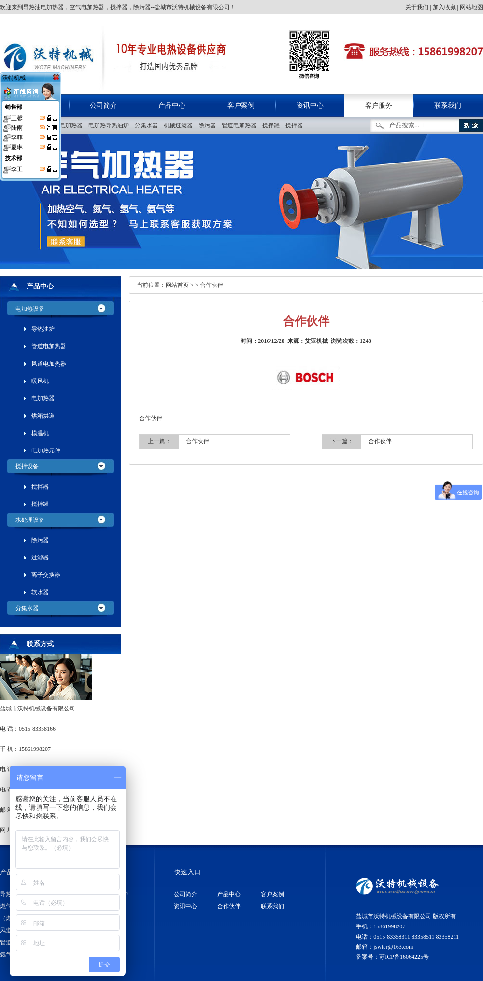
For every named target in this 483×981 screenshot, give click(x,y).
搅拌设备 (27, 466)
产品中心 (171, 105)
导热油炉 (43, 329)
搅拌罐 (273, 125)
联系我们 (447, 105)
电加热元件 (45, 450)
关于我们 (416, 7)
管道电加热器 (241, 125)
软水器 (40, 592)
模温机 (40, 433)
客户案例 (241, 105)
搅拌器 (296, 125)
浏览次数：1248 (351, 341)
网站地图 (471, 7)
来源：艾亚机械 (307, 341)
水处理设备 (29, 520)
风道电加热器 (48, 363)
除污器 (209, 125)
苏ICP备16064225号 (404, 957)
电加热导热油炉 (110, 125)
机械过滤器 (180, 125)
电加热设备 (29, 308)
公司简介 (103, 105)
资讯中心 (310, 105)
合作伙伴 (211, 285)
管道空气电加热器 (61, 125)
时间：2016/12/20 (262, 341)
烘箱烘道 (43, 415)
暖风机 (40, 381)
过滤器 (40, 557)
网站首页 (177, 285)
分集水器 (148, 125)
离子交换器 (45, 575)
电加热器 (43, 398)
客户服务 (378, 105)
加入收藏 (444, 7)
